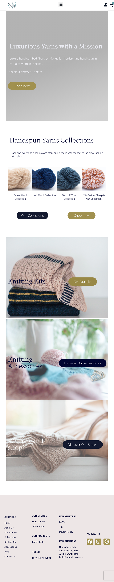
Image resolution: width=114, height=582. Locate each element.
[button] (60, 4)
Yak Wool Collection (45, 195)
